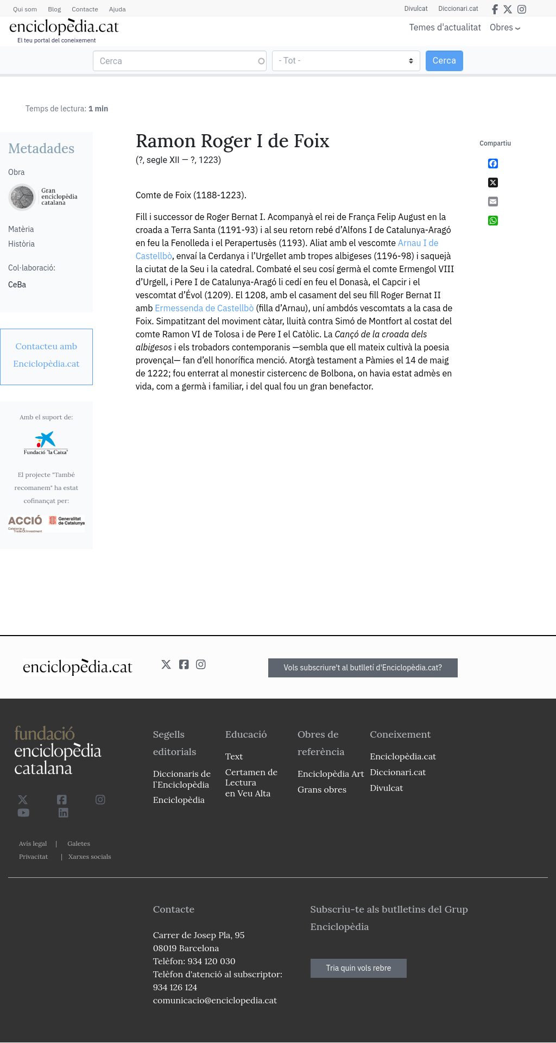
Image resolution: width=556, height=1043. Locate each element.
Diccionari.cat (458, 8)
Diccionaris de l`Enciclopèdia (182, 778)
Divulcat (416, 8)
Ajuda (117, 9)
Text (234, 756)
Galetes (78, 843)
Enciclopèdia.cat (403, 756)
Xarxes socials (89, 856)
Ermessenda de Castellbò (204, 308)
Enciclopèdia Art (331, 773)
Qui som (25, 9)
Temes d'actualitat (445, 27)
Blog (54, 9)
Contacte (85, 9)
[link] (46, 354)
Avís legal (33, 843)
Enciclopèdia (179, 799)
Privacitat (33, 856)
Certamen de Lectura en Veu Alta (251, 782)
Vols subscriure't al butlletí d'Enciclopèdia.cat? (363, 668)
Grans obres (322, 789)
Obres (501, 27)
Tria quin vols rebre (358, 968)
